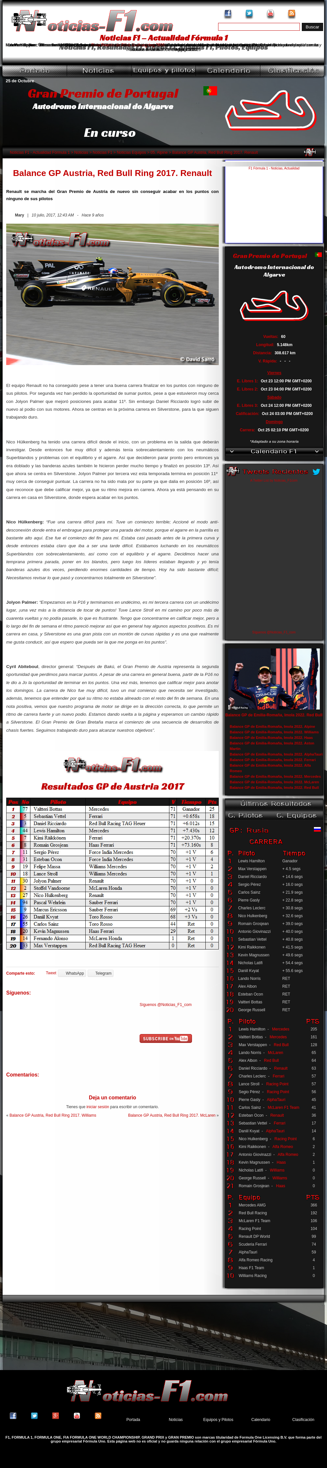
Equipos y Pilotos (218, 1419)
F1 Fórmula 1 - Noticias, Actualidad (274, 168)
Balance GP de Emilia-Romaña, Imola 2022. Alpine (272, 726)
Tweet (51, 973)
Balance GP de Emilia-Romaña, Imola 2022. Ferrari (273, 760)
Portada (133, 1419)
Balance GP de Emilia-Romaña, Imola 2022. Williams (274, 732)
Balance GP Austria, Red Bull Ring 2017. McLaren (171, 1115)
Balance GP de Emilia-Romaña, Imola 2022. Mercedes (275, 776)
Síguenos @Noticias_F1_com (166, 1004)
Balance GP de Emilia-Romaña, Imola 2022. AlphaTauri (276, 754)
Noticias (81, 152)
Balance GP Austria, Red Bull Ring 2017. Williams (52, 1115)
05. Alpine (159, 152)
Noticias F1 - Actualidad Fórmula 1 (40, 152)
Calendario (260, 1419)
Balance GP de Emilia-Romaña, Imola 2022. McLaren (274, 782)
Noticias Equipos (131, 152)
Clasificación (303, 1419)
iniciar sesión (97, 1107)
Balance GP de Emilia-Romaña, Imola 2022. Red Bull (273, 715)
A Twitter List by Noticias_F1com (273, 480)
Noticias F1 (102, 152)
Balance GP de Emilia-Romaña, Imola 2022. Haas (271, 738)
